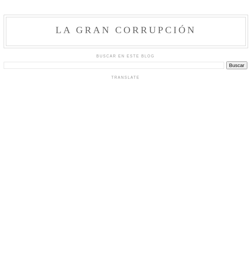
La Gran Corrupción (125, 30)
